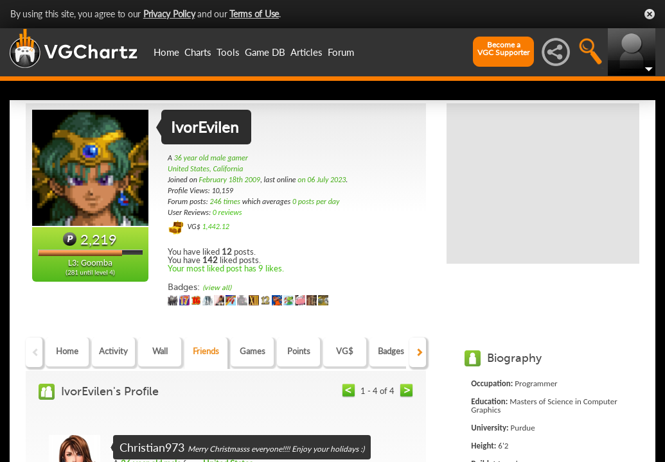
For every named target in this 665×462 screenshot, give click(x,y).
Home (166, 52)
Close (649, 14)
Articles (306, 52)
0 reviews (227, 212)
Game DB (265, 52)
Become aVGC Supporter (503, 48)
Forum (341, 52)
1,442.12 (215, 226)
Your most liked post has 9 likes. (226, 268)
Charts (197, 52)
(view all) (216, 288)
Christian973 (152, 447)
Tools (228, 52)
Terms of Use (254, 13)
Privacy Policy (169, 13)
